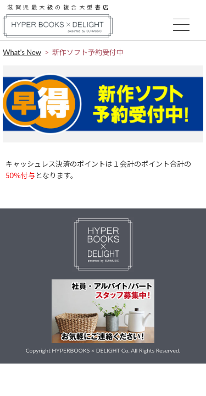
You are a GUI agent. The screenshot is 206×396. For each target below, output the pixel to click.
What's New (22, 52)
